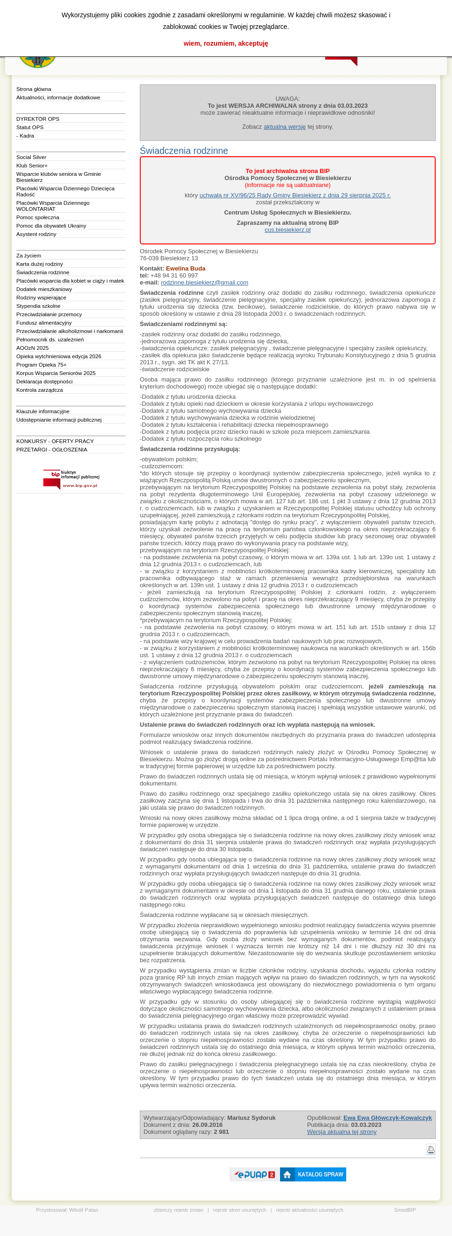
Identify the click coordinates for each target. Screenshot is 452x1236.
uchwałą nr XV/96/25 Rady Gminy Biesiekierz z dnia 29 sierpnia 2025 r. (294, 195)
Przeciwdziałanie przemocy (49, 314)
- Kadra (25, 135)
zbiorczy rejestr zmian (178, 1210)
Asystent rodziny (36, 234)
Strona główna (33, 89)
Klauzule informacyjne (42, 411)
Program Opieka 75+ (41, 364)
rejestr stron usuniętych (240, 1210)
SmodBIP (405, 1210)
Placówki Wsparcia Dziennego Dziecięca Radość (65, 191)
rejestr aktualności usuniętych (309, 1210)
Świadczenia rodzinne (42, 272)
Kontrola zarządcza (39, 390)
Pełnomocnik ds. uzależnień (50, 339)
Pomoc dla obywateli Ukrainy (51, 225)
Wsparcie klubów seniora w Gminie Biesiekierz (58, 177)
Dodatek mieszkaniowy (44, 289)
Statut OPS (29, 127)
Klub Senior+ (32, 165)
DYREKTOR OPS (38, 119)
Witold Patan (83, 1210)
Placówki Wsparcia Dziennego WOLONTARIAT (52, 206)
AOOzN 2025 (32, 348)
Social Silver (31, 157)
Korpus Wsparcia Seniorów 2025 (56, 373)
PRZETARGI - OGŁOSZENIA (51, 449)
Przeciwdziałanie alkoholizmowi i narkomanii (69, 331)
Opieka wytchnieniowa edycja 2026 (59, 356)
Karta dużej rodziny (39, 264)
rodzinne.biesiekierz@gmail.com (204, 282)
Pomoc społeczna (37, 217)
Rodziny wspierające (41, 297)
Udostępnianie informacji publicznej (59, 420)
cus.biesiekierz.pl (288, 229)
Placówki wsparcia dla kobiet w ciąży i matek (70, 281)
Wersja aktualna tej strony (342, 1131)
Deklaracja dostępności (44, 381)
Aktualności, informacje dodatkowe (58, 97)
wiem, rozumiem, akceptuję (226, 43)
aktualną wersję (285, 126)
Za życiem (28, 255)
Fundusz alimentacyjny (44, 322)
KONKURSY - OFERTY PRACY (55, 441)
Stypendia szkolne (38, 306)
